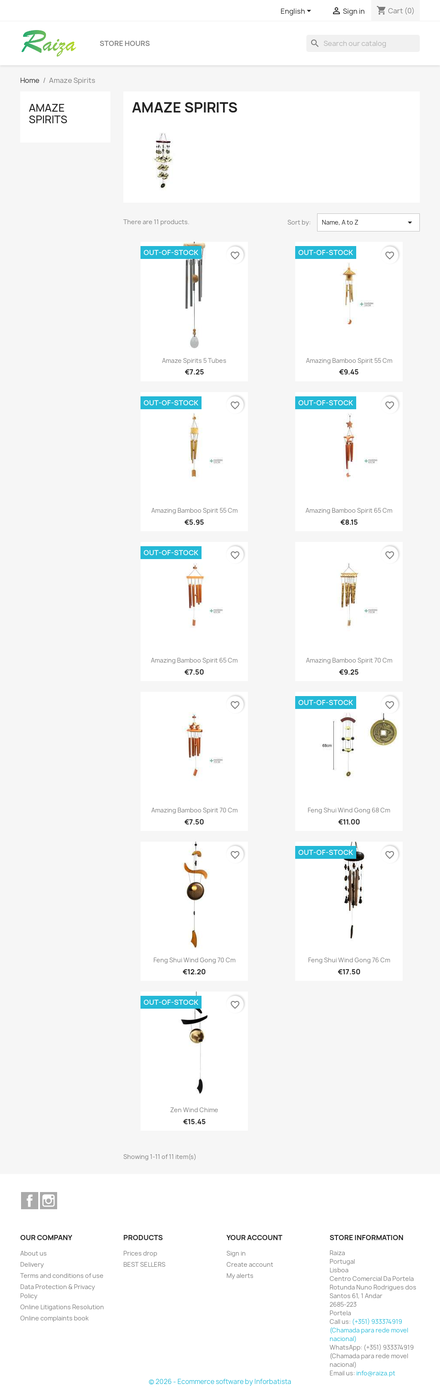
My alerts (240, 1275)
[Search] (363, 43)
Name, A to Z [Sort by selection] (368, 222)
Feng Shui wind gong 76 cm (349, 960)
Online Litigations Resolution (62, 1307)
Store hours (125, 43)
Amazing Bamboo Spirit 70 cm (349, 660)
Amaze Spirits (48, 113)
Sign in (236, 1253)
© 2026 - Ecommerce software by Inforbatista (220, 1381)
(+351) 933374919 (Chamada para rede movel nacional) (369, 1330)
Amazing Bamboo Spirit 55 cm (349, 360)
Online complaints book (54, 1318)
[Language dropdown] (297, 11)
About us (33, 1253)
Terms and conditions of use (62, 1275)
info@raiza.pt (375, 1373)
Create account (249, 1264)
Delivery (32, 1264)
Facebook (29, 1200)
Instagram (48, 1200)
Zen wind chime (194, 1110)
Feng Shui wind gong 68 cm (349, 810)
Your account (254, 1237)
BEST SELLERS (144, 1264)
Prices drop (140, 1253)
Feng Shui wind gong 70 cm (194, 960)
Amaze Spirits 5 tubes (194, 360)
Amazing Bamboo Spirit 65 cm (349, 510)
